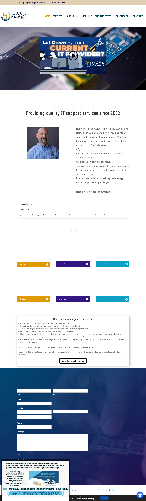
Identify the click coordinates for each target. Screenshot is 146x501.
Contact (138, 16)
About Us (72, 16)
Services (57, 16)
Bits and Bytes (103, 16)
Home (47, 16)
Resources (122, 16)
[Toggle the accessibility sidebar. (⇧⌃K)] (140, 495)
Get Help (87, 16)
